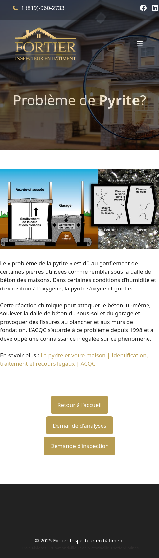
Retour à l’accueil (79, 405)
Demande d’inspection (79, 445)
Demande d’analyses (79, 425)
